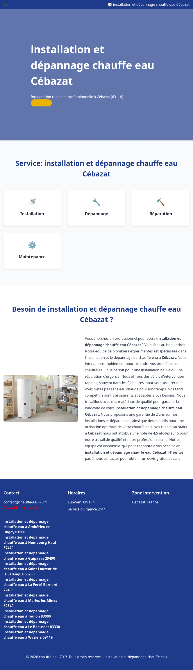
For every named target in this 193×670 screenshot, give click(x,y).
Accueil (9, 507)
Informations (27, 507)
